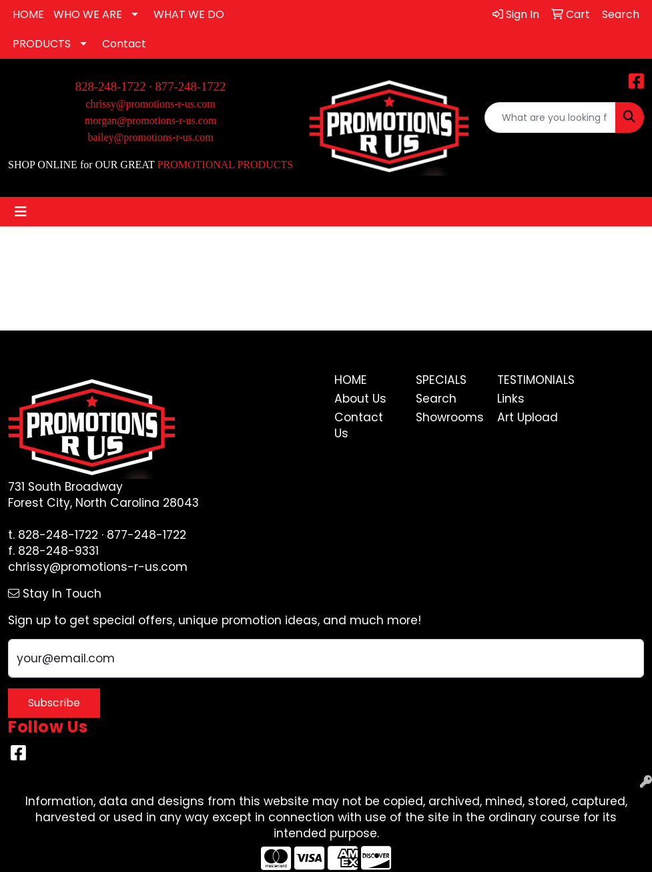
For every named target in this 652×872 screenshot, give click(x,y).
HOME (28, 14)
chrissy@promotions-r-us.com (150, 104)
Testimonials (530, 380)
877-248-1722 (190, 86)
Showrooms (448, 417)
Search (436, 399)
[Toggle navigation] (21, 211)
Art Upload (527, 417)
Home (350, 380)
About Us (360, 399)
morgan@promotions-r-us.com (151, 120)
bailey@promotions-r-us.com (150, 137)
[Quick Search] (550, 117)
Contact (124, 43)
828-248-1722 (58, 535)
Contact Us (358, 425)
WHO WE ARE (87, 14)
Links (511, 399)
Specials (441, 380)
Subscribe (54, 702)
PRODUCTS (42, 43)
